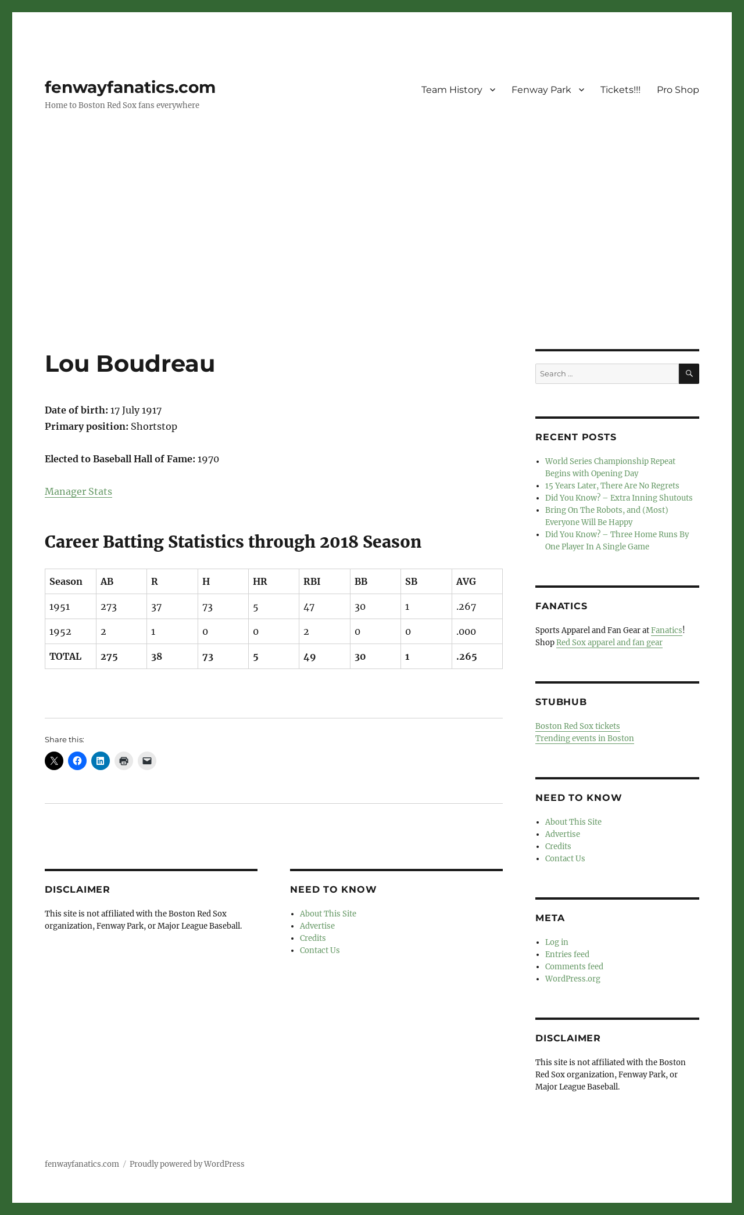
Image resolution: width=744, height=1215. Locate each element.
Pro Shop (678, 89)
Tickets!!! (620, 89)
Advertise (317, 926)
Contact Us (320, 950)
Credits (313, 938)
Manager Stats (78, 491)
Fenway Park (541, 89)
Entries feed (567, 954)
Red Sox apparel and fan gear (609, 643)
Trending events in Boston (584, 738)
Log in (556, 942)
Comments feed (574, 967)
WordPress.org (572, 979)
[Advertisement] (372, 263)
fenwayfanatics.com (130, 87)
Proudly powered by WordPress (187, 1164)
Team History (451, 89)
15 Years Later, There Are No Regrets (612, 486)
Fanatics (666, 630)
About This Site (328, 914)
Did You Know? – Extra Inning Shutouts (619, 498)
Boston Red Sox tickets (577, 726)
